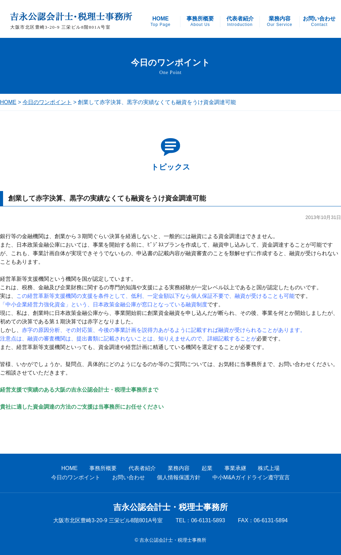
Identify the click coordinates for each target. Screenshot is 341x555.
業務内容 (279, 21)
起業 (207, 468)
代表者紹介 (240, 21)
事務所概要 (200, 21)
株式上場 (269, 468)
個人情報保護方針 (179, 477)
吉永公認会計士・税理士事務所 (170, 507)
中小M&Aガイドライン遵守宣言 (251, 477)
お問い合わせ (319, 21)
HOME (160, 21)
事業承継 (235, 468)
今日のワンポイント (47, 102)
